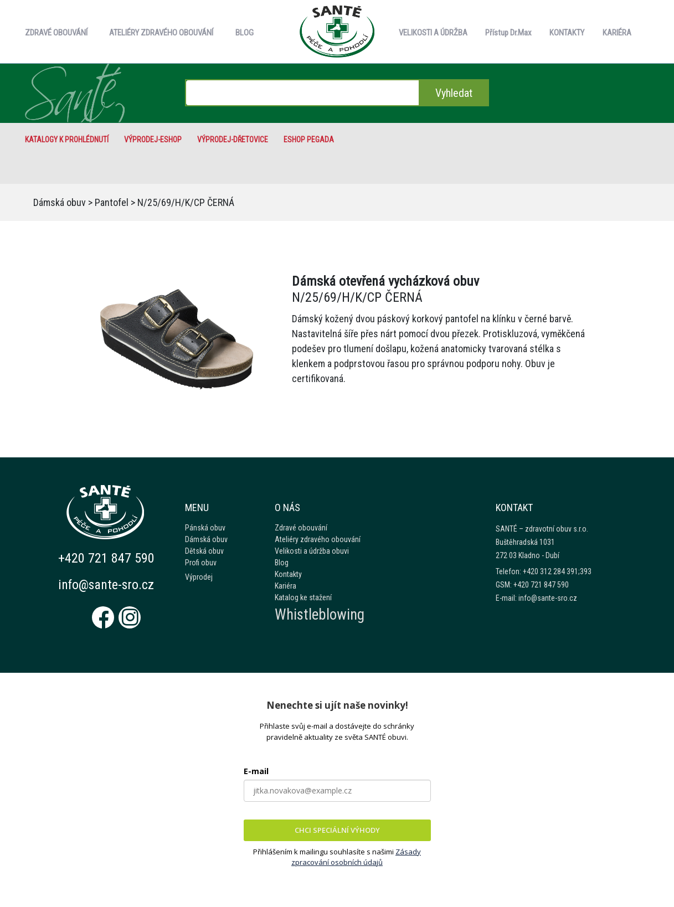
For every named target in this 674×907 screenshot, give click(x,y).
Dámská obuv (59, 202)
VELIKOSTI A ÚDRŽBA (433, 33)
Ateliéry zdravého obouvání (318, 539)
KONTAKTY (566, 33)
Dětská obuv (204, 551)
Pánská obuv (205, 527)
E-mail (256, 771)
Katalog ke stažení (303, 597)
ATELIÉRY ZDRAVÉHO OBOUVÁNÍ (161, 33)
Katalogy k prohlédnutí (67, 139)
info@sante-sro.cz (107, 584)
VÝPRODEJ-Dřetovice (232, 139)
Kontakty (288, 574)
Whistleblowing (319, 614)
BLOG (244, 33)
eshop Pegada (309, 139)
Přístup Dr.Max (508, 33)
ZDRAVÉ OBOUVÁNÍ (56, 33)
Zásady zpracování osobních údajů (356, 857)
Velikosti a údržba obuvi (312, 551)
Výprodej (199, 577)
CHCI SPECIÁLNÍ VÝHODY (337, 830)
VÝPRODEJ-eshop (153, 139)
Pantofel (111, 202)
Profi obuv (201, 562)
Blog (282, 562)
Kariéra (285, 585)
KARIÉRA (617, 33)
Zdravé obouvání (301, 527)
